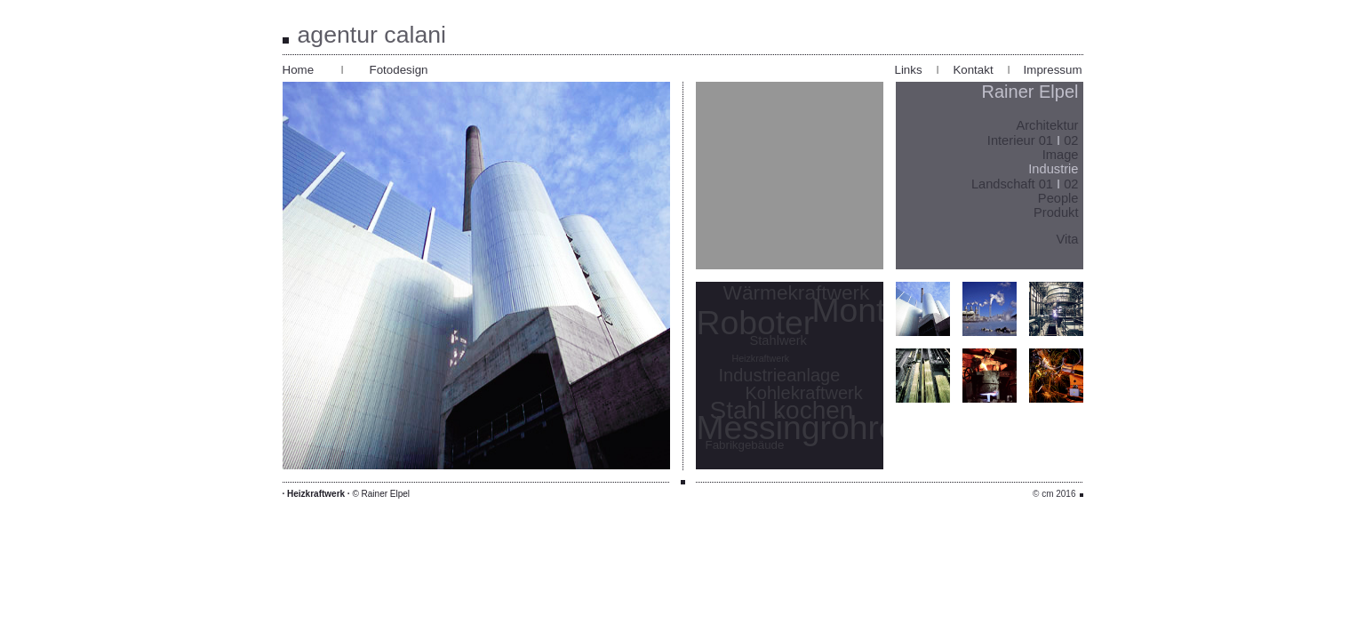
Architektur (1047, 125)
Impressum (1053, 69)
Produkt (1056, 212)
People (1058, 198)
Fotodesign (399, 69)
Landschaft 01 (1014, 184)
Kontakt (973, 69)
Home (299, 69)
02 (1071, 140)
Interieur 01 (1020, 140)
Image (1060, 155)
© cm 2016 (1054, 494)
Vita (1068, 239)
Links (908, 69)
